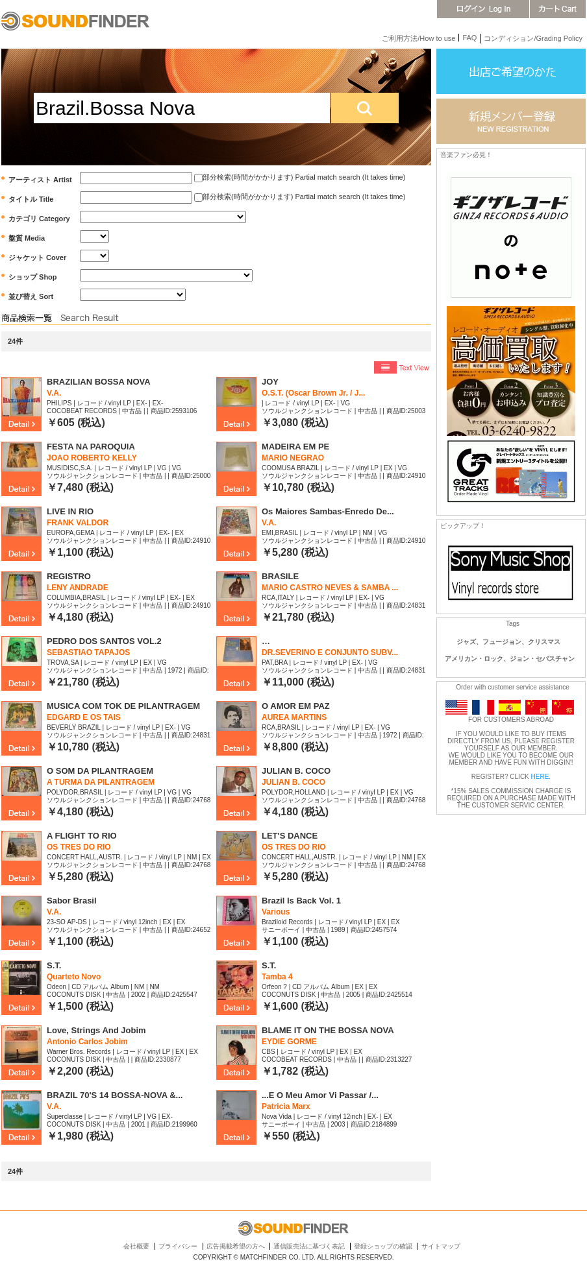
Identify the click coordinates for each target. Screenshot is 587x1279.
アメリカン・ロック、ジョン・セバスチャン (510, 658)
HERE (540, 776)
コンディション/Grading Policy (533, 38)
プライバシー (177, 1246)
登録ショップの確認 (383, 1246)
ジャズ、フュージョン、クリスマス (508, 641)
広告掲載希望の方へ (235, 1246)
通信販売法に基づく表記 (309, 1246)
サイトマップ (440, 1246)
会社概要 (136, 1246)
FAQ (469, 38)
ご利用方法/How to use (418, 38)
